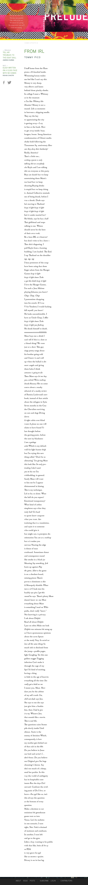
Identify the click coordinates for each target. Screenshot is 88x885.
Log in (65, 4)
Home (27, 43)
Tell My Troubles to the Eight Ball (9, 55)
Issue (25, 881)
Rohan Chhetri (8, 75)
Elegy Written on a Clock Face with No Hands (10, 70)
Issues (37, 4)
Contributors (78, 4)
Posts (44, 4)
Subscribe (55, 4)
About (29, 4)
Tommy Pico (32, 57)
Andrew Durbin (8, 60)
